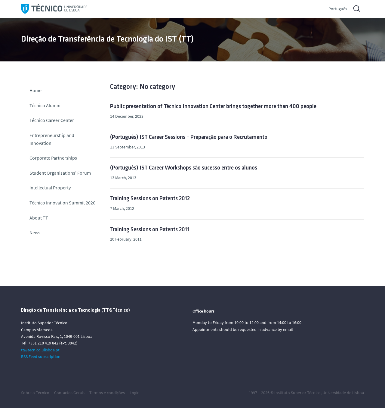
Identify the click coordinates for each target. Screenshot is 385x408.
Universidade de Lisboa (343, 392)
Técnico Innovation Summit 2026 (62, 203)
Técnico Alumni (44, 105)
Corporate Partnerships (53, 158)
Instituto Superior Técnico (297, 392)
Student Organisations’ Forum (60, 173)
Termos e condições (107, 392)
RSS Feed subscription (40, 356)
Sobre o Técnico (35, 392)
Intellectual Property (50, 188)
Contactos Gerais (69, 392)
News (34, 232)
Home (35, 90)
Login (135, 392)
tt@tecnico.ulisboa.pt (40, 350)
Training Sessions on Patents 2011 (149, 230)
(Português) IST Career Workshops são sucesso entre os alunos (183, 168)
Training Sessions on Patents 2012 (150, 199)
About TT (38, 218)
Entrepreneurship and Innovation (51, 139)
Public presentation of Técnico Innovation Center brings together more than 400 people (213, 107)
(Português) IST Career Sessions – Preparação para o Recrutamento (188, 137)
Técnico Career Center (52, 120)
